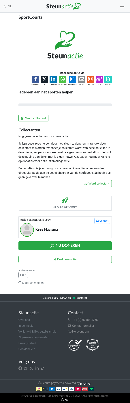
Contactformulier (81, 325)
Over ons (24, 320)
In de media (26, 325)
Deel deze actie (65, 259)
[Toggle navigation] (122, 6)
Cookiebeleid (26, 349)
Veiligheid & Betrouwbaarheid (37, 331)
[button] (35, 81)
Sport (23, 275)
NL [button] (10, 6)
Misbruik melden (31, 283)
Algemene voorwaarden (33, 337)
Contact (102, 220)
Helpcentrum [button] (78, 331)
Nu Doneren (65, 246)
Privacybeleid (27, 343)
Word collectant (33, 118)
